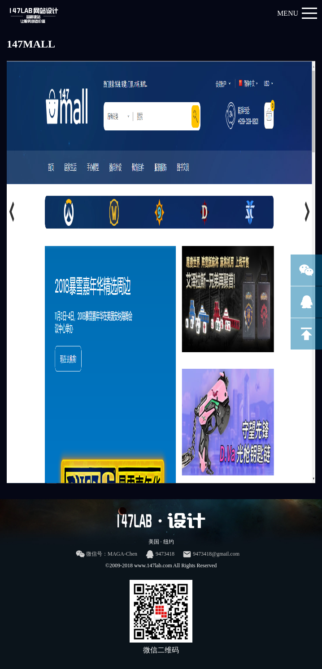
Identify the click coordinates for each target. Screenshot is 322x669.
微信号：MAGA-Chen (106, 554)
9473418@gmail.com (211, 554)
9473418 (159, 554)
